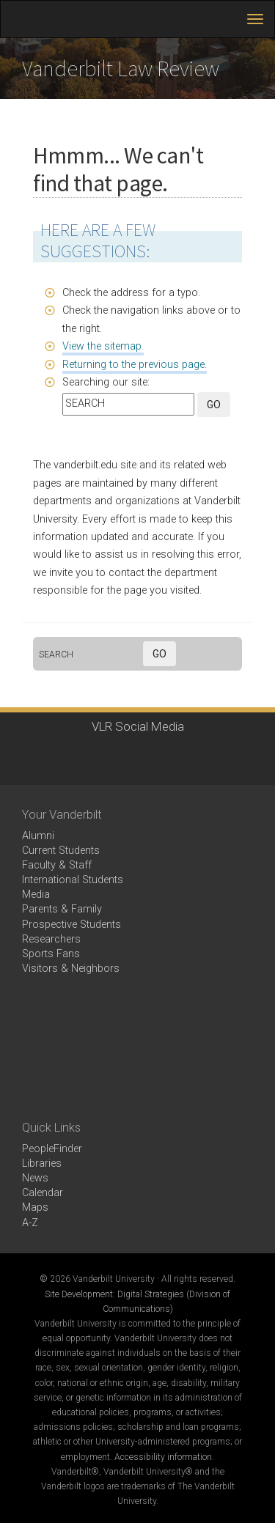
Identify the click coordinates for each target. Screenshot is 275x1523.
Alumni (38, 836)
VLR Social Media (138, 726)
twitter (73, 756)
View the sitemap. (103, 346)
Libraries (42, 1163)
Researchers (51, 939)
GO (214, 404)
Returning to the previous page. (134, 364)
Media (36, 894)
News (35, 1178)
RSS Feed (194, 756)
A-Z (30, 1223)
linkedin (154, 756)
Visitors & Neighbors (71, 968)
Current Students (61, 850)
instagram (114, 756)
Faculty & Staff (57, 865)
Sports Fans (51, 954)
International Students (72, 880)
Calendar (42, 1193)
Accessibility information (163, 1457)
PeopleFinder (52, 1149)
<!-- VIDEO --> (137, 1048)
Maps (35, 1207)
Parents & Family (62, 909)
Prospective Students (71, 924)
